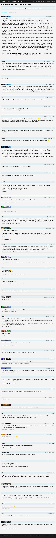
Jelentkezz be (4, 12)
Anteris (3, 388)
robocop (3, 316)
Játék (19, 1)
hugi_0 (3, 460)
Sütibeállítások (52, 535)
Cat (2, 472)
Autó (22, 1)
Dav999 (3, 503)
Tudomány (14, 1)
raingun (3, 443)
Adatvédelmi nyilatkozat (24, 535)
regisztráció (53, 1)
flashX (3, 513)
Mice (3, 267)
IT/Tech (8, 1)
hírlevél (42, 1)
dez (2, 75)
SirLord (3, 181)
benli (3, 216)
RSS (39, 1)
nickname (4, 377)
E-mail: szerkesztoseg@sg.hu (43, 535)
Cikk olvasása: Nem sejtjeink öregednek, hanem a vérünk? (28, 8)
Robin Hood (4, 492)
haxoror (3, 61)
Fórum (36, 535)
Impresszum (32, 535)
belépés (48, 1)
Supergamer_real (5, 452)
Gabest (3, 350)
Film (25, 1)
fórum (36, 1)
